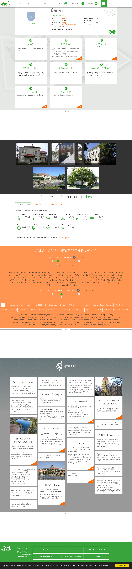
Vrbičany (115, 282)
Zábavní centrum (110, 310)
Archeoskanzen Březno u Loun (62, 319)
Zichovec (81, 285)
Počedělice (70, 280)
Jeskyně (50, 310)
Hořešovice (19, 275)
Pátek (48, 280)
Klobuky (121, 275)
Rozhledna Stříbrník (112, 317)
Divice (104, 272)
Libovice (64, 277)
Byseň (50, 272)
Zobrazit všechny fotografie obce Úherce (66, 191)
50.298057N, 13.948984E (69, 25)
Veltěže (88, 282)
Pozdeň (79, 280)
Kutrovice (42, 277)
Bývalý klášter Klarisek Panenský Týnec (34, 314)
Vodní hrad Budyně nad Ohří (45, 322)
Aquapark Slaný (106, 314)
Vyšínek (65, 285)
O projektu (45, 549)
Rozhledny (119, 305)
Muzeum (99, 310)
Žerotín (73, 285)
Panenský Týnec (37, 280)
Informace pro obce (97, 549)
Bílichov (24, 272)
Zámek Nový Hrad (94, 317)
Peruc (54, 280)
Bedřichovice (14, 272)
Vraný (107, 282)
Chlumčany (87, 272)
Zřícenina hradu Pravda (91, 322)
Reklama (71, 549)
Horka (39, 275)
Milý (107, 277)
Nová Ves (11, 280)
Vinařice (96, 282)
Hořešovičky (30, 275)
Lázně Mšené (18, 319)
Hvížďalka (93, 275)
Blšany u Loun (34, 272)
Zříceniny (14, 310)
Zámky (5, 310)
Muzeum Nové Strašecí (21, 322)
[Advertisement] (66, 126)
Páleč (19, 280)
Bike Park (79, 310)
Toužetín (54, 282)
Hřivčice (77, 275)
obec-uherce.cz (100, 25)
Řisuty (103, 280)
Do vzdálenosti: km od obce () (56, 290)
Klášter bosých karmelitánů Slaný (24, 317)
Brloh (44, 272)
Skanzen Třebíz (57, 314)
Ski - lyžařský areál (51, 305)
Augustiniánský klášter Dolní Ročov (54, 317)
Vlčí (102, 282)
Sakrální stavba (124, 310)
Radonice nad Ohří (91, 280)
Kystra (57, 277)
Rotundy (41, 310)
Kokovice (24, 277)
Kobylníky (15, 277)
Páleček (26, 280)
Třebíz (62, 282)
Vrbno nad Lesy (53, 285)
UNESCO (39, 305)
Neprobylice (116, 277)
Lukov (92, 277)
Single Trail (88, 310)
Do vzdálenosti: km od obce (59, 257)
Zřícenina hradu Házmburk (37, 319)
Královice (33, 277)
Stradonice (22, 282)
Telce (47, 282)
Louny (64, 23)
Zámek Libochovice (78, 317)
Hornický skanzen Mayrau (68, 322)
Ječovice (102, 275)
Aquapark (29, 305)
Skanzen (63, 305)
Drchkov (118, 272)
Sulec (41, 282)
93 (97, 20)
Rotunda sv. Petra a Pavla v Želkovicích (73, 325)
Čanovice (58, 272)
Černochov (76, 272)
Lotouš (85, 277)
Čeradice (67, 272)
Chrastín (97, 272)
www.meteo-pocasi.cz (64, 238)
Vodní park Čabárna (110, 322)
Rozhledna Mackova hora (107, 319)
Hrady (128, 305)
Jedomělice (111, 275)
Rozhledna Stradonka (89, 314)
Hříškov (69, 275)
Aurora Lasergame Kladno (102, 325)
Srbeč (14, 282)
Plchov (61, 280)
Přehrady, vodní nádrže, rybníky (79, 305)
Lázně (58, 310)
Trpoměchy (71, 282)
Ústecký (64, 18)
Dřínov (10, 275)
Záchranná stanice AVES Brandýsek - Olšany (38, 325)
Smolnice (119, 280)
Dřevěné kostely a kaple (27, 310)
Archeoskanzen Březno (85, 319)
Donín (110, 272)
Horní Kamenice (50, 275)
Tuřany (81, 282)
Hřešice (61, 275)
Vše (3, 305)
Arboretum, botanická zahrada (103, 305)
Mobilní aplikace (45, 556)
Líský (71, 277)
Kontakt (97, 556)
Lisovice (78, 277)
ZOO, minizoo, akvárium (15, 305)
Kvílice (50, 277)
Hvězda (85, 275)
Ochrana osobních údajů (71, 556)
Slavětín (110, 280)
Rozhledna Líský (72, 314)
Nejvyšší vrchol (68, 310)
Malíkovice (100, 277)
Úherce (58, 10)
